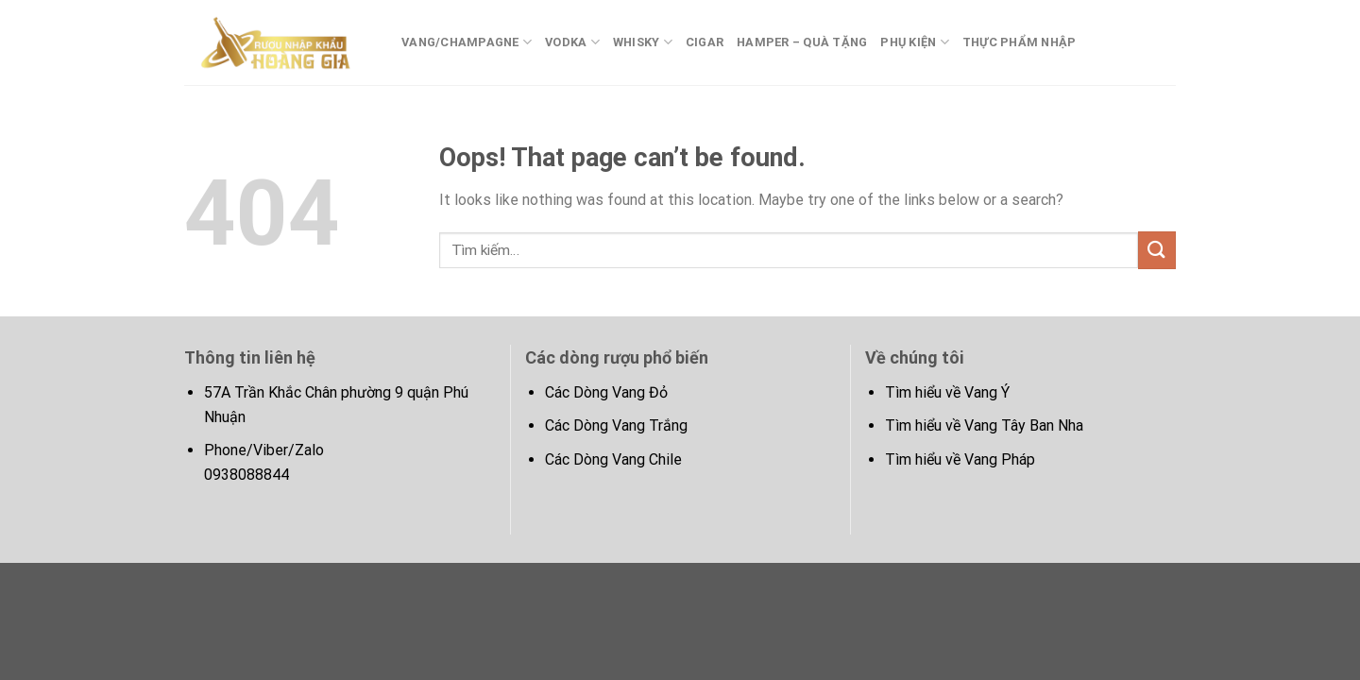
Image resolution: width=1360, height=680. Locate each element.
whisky (642, 42)
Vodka (572, 42)
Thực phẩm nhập (1019, 42)
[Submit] (1157, 249)
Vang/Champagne (466, 42)
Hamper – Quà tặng (802, 42)
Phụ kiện (914, 42)
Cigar (704, 42)
